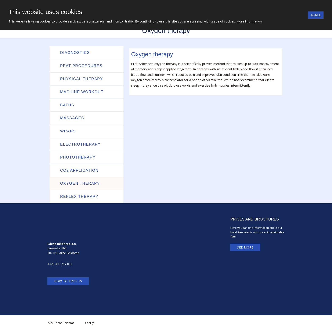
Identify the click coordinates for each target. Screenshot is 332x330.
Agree (316, 15)
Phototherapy (77, 157)
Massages (72, 118)
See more (245, 247)
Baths (67, 105)
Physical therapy (81, 79)
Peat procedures (81, 66)
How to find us (68, 281)
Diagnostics (75, 53)
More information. (249, 21)
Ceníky (89, 323)
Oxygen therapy (80, 183)
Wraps (68, 131)
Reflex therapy (79, 196)
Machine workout (82, 92)
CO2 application (79, 170)
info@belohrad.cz (59, 269)
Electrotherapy (80, 144)
